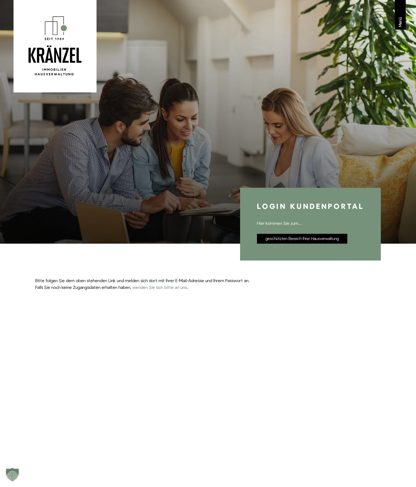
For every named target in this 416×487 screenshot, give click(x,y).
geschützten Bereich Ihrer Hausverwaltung (302, 239)
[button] (12, 474)
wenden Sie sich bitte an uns (159, 287)
